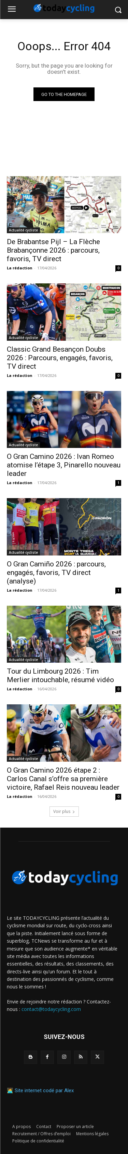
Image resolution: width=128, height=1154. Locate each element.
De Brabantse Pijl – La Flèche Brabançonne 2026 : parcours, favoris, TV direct (53, 250)
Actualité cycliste (23, 230)
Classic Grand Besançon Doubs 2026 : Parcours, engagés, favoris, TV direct (60, 357)
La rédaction (19, 267)
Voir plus (64, 811)
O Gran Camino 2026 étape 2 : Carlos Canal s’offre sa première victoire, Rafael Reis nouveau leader (63, 778)
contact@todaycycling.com (51, 1009)
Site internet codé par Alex (44, 1090)
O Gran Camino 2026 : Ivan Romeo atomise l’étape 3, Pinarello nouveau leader (63, 465)
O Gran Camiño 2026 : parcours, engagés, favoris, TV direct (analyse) (56, 572)
